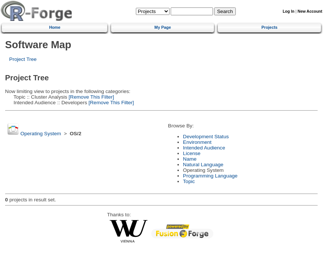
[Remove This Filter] (90, 97)
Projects (269, 27)
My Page (163, 27)
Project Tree (23, 59)
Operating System (40, 133)
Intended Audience (204, 148)
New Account (310, 11)
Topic (189, 181)
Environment (197, 142)
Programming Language (210, 176)
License (192, 153)
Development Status (206, 136)
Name (189, 159)
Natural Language (203, 164)
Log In (288, 11)
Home (54, 27)
